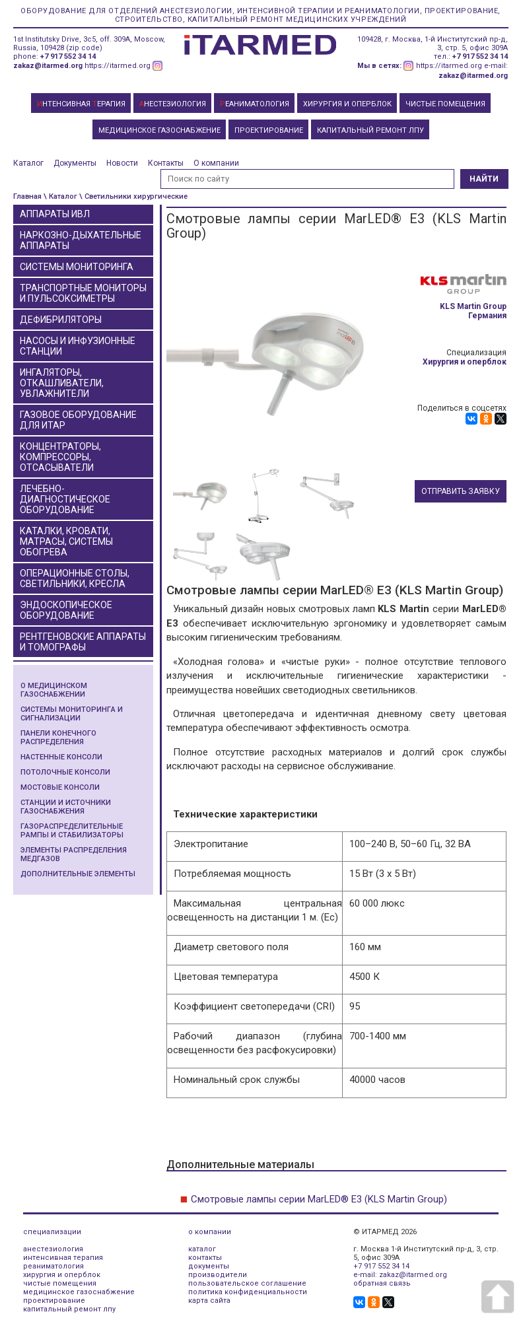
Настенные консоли (61, 757)
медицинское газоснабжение (79, 1292)
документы (208, 1266)
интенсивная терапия (63, 1257)
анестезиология (53, 1249)
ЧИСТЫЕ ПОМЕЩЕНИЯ (445, 104)
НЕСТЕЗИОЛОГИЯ (172, 104)
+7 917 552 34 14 (68, 56)
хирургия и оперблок (61, 1274)
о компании (209, 1232)
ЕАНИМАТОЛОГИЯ (254, 104)
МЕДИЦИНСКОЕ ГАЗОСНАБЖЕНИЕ (159, 130)
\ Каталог (60, 196)
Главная (27, 196)
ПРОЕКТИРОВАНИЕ (268, 130)
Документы (74, 163)
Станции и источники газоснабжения (65, 807)
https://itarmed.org (118, 65)
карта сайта (209, 1300)
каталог (202, 1249)
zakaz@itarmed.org (48, 65)
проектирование (54, 1300)
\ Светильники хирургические (133, 196)
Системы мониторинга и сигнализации (71, 713)
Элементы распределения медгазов (73, 854)
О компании (216, 163)
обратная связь (382, 1283)
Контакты (166, 163)
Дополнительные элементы (77, 874)
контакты (205, 1257)
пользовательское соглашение (247, 1283)
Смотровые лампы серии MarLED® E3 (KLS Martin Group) (319, 1199)
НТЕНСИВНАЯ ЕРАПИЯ (81, 104)
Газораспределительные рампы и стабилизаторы (71, 830)
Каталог (28, 163)
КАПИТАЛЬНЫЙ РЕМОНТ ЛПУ (370, 130)
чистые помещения (59, 1283)
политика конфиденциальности (247, 1292)
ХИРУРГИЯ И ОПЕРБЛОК (347, 104)
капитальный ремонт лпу (69, 1309)
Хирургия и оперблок (464, 361)
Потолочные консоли (65, 772)
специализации (52, 1232)
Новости (122, 163)
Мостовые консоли (60, 787)
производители (217, 1274)
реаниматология (53, 1266)
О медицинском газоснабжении (53, 690)
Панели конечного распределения (58, 737)
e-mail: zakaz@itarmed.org (400, 1274)
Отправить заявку (460, 491)
